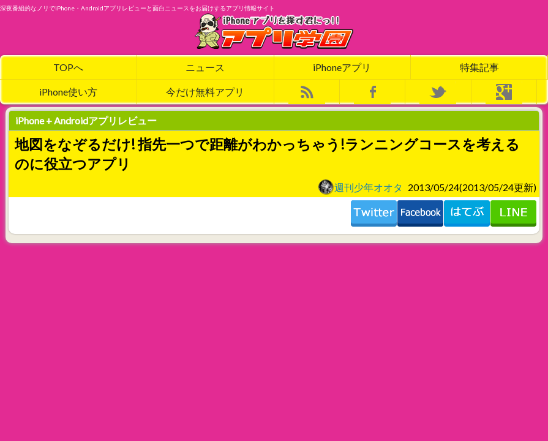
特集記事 (479, 67)
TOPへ (68, 67)
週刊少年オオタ (360, 186)
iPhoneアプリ (342, 67)
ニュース (205, 67)
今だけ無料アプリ (205, 91)
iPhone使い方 (68, 91)
